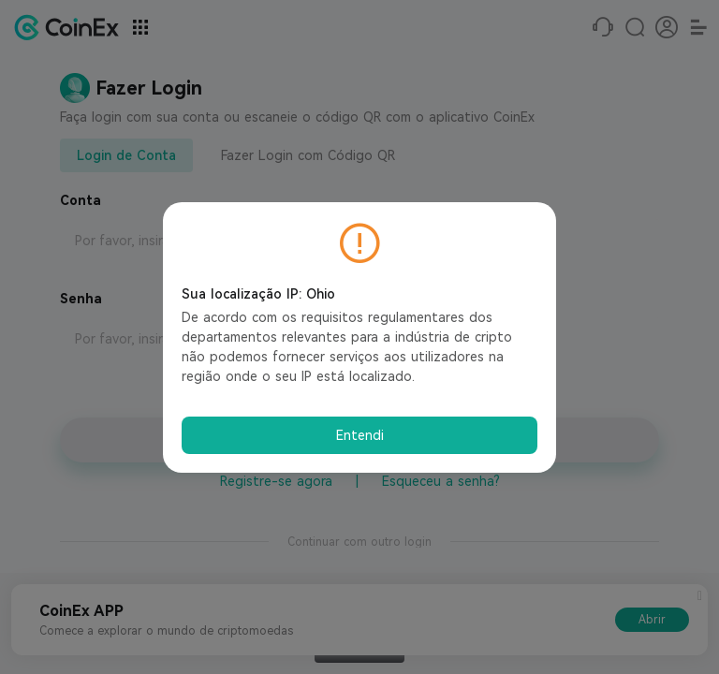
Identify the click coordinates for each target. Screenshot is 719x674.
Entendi (360, 435)
